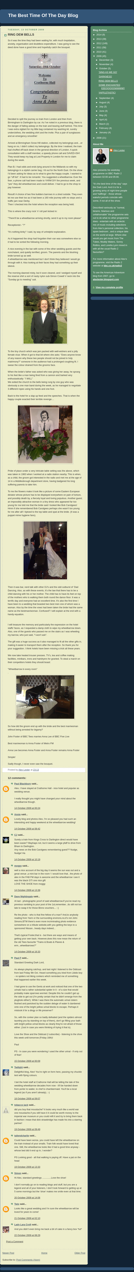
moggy (18, 866)
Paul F (17, 958)
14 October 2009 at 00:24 (27, 808)
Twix (16, 1204)
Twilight (18, 1067)
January (103, 132)
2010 (99, 52)
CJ (15, 835)
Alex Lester (119, 150)
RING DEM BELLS (108, 81)
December (104, 60)
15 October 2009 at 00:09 (27, 1061)
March (102, 124)
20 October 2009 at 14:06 (27, 1197)
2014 (99, 34)
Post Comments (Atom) (28, 1260)
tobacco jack (21, 1105)
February (104, 128)
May (101, 115)
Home (44, 1253)
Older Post (79, 1253)
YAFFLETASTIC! (107, 92)
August (103, 102)
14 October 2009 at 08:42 (27, 829)
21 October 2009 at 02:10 (27, 1218)
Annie (17, 814)
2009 (99, 56)
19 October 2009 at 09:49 (27, 1129)
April (101, 119)
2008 (99, 138)
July (101, 106)
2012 (99, 43)
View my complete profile (109, 287)
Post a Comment (14, 1241)
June (102, 111)
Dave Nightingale (23, 896)
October (103, 68)
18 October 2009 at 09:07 (27, 1098)
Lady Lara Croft (22, 1224)
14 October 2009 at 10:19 (27, 859)
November (104, 64)
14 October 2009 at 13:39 (27, 890)
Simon (17, 1173)
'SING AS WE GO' (108, 72)
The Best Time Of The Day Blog (43, 15)
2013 (99, 39)
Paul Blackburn (22, 784)
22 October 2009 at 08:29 (27, 1235)
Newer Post (8, 1253)
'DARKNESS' (105, 76)
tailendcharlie (21, 1135)
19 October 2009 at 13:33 (27, 1167)
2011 (99, 47)
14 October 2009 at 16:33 (27, 951)
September (105, 98)
